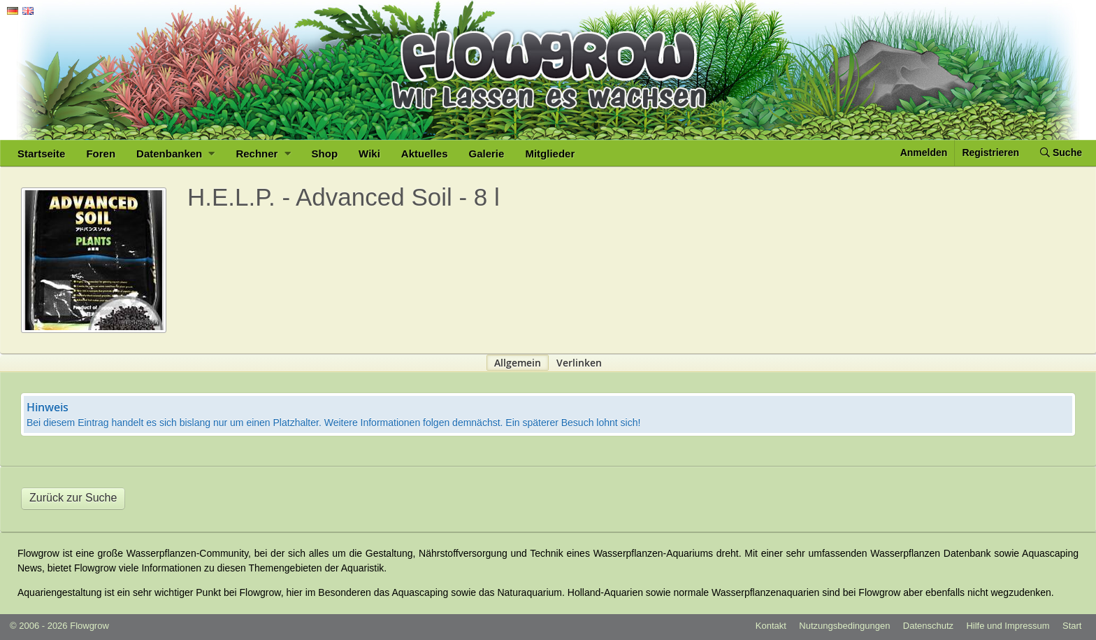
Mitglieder (550, 153)
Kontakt (771, 625)
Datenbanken (175, 153)
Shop (325, 153)
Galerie (487, 153)
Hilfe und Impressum (1007, 625)
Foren (100, 153)
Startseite (41, 153)
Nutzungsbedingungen (844, 625)
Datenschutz (928, 625)
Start (1071, 625)
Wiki (369, 153)
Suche (1061, 152)
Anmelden (924, 152)
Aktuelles (424, 153)
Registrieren (990, 152)
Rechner (263, 153)
